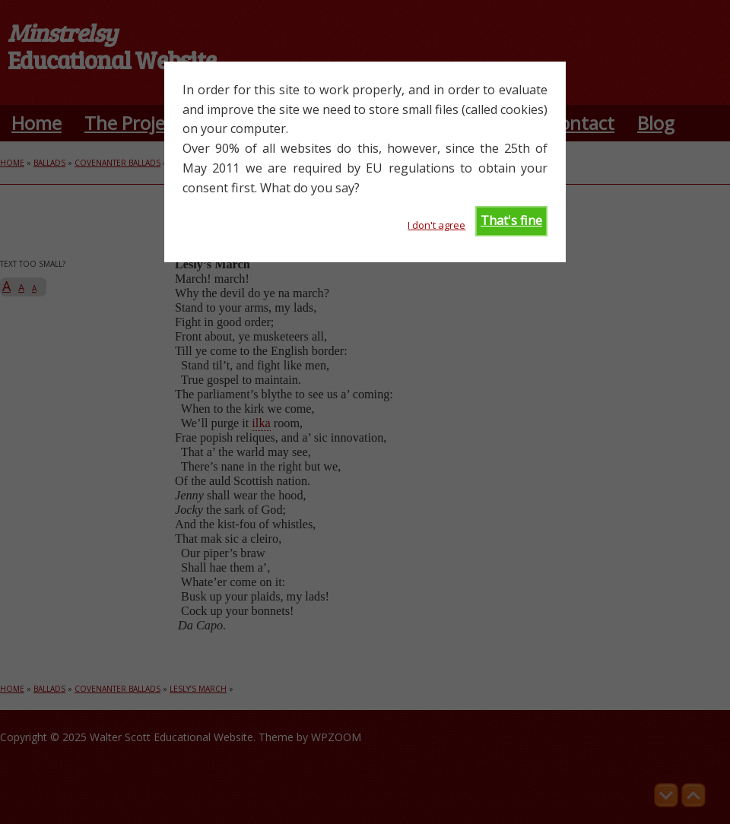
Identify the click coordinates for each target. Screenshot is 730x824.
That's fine (511, 220)
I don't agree (436, 225)
